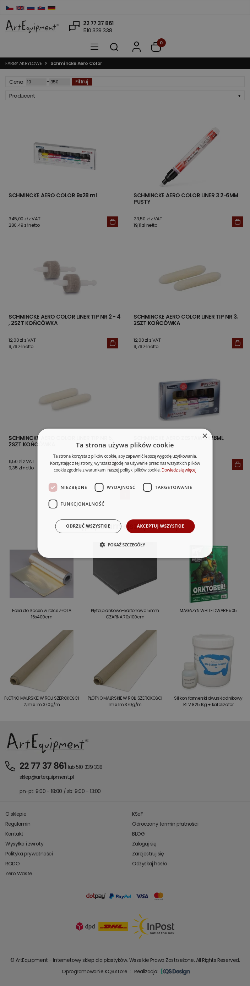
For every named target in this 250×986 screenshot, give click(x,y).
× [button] (204, 436)
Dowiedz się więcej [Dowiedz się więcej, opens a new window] (179, 470)
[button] (125, 544)
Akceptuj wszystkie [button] (160, 526)
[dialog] (125, 492)
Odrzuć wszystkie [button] (88, 526)
